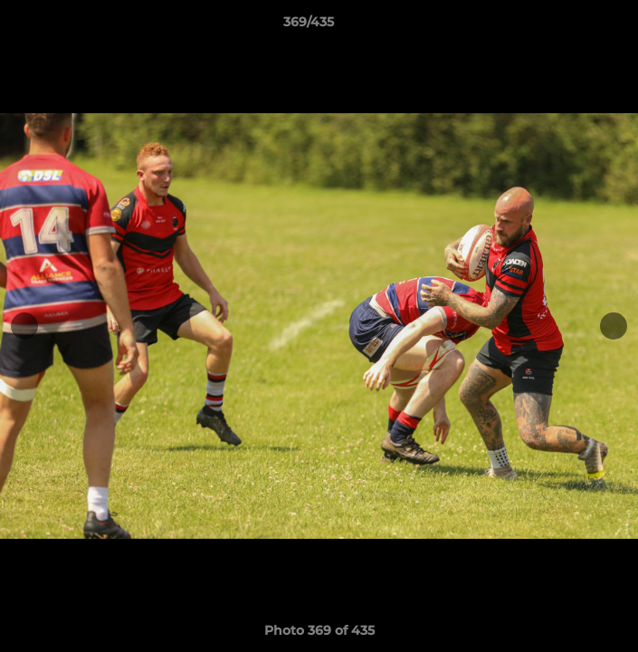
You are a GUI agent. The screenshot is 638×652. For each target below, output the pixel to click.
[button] (573, 26)
